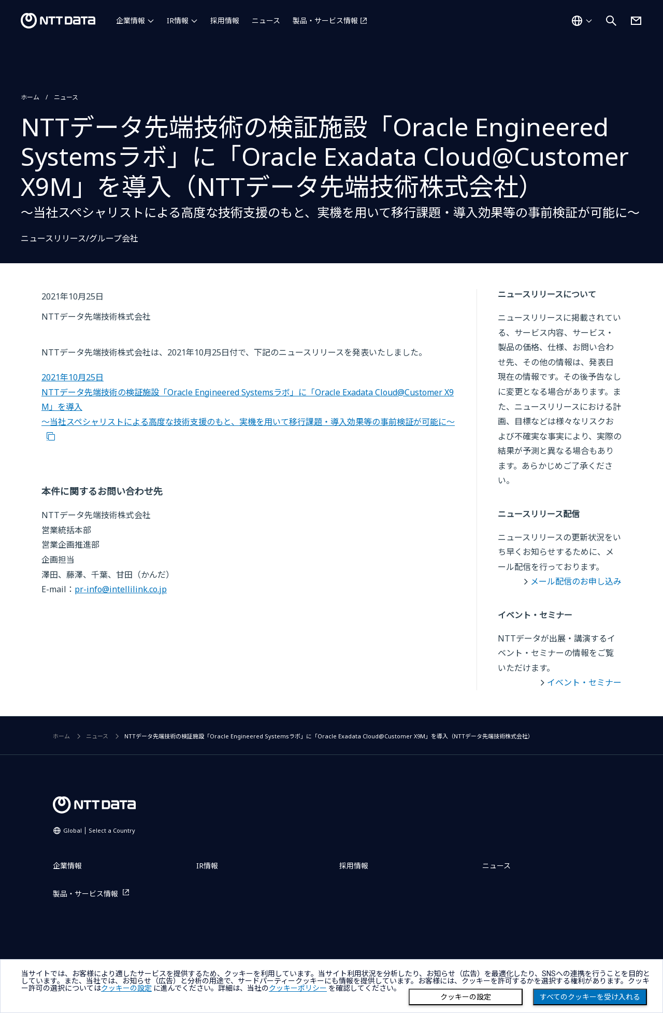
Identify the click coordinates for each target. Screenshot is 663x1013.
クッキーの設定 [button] (126, 988)
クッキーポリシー (298, 988)
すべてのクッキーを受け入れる (590, 997)
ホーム (30, 97)
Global (99, 830)
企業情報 (130, 20)
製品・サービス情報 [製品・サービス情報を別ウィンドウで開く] (325, 20)
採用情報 (224, 20)
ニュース (266, 20)
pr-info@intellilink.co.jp (121, 589)
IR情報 (178, 20)
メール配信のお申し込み (576, 581)
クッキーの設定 (465, 997)
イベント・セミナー (584, 682)
